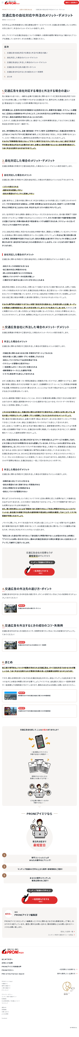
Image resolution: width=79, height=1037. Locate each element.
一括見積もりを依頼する (67, 969)
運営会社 (4, 1007)
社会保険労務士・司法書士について (11, 1001)
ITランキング (5, 990)
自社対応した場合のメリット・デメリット (22, 58)
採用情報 (4, 1009)
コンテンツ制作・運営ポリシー (9, 996)
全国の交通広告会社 (26, 9)
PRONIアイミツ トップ (8, 9)
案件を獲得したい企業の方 (66, 974)
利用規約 (4, 999)
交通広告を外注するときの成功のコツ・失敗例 (25, 72)
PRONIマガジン (8, 970)
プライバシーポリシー (7, 994)
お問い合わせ (5, 1012)
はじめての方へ (7, 959)
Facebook (4, 1018)
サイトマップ (5, 1003)
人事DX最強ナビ (6, 988)
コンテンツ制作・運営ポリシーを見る (61, 935)
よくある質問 (5, 1014)
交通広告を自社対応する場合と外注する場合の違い (27, 53)
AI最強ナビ (5, 983)
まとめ (9, 77)
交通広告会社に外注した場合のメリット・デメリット (27, 62)
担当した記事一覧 (68, 931)
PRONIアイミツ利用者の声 (11, 967)
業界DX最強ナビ (6, 986)
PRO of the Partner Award (13, 974)
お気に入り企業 (7, 963)
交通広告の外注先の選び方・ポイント (21, 67)
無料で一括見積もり (71, 2)
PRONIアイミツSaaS (7, 981)
